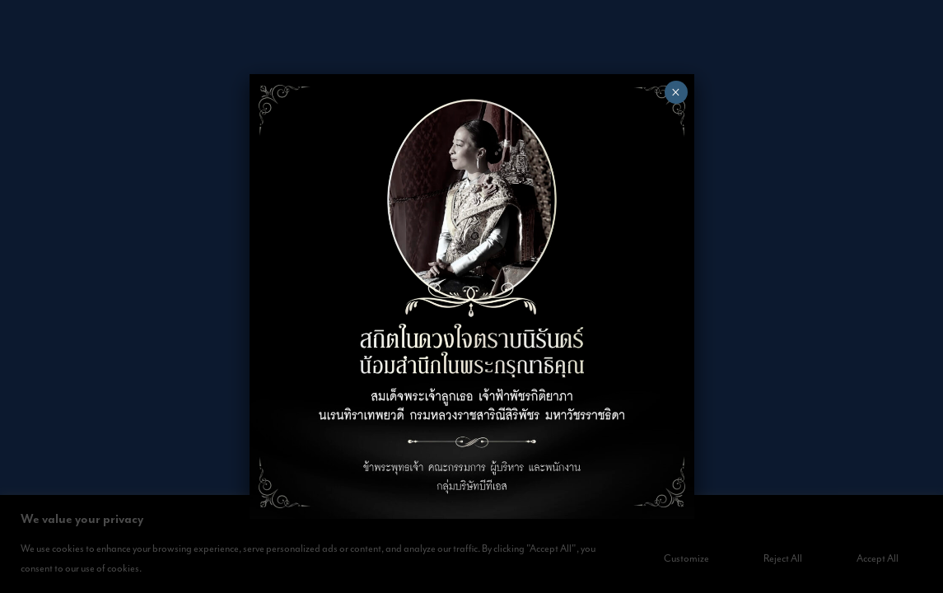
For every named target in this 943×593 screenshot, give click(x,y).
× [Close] (675, 92)
